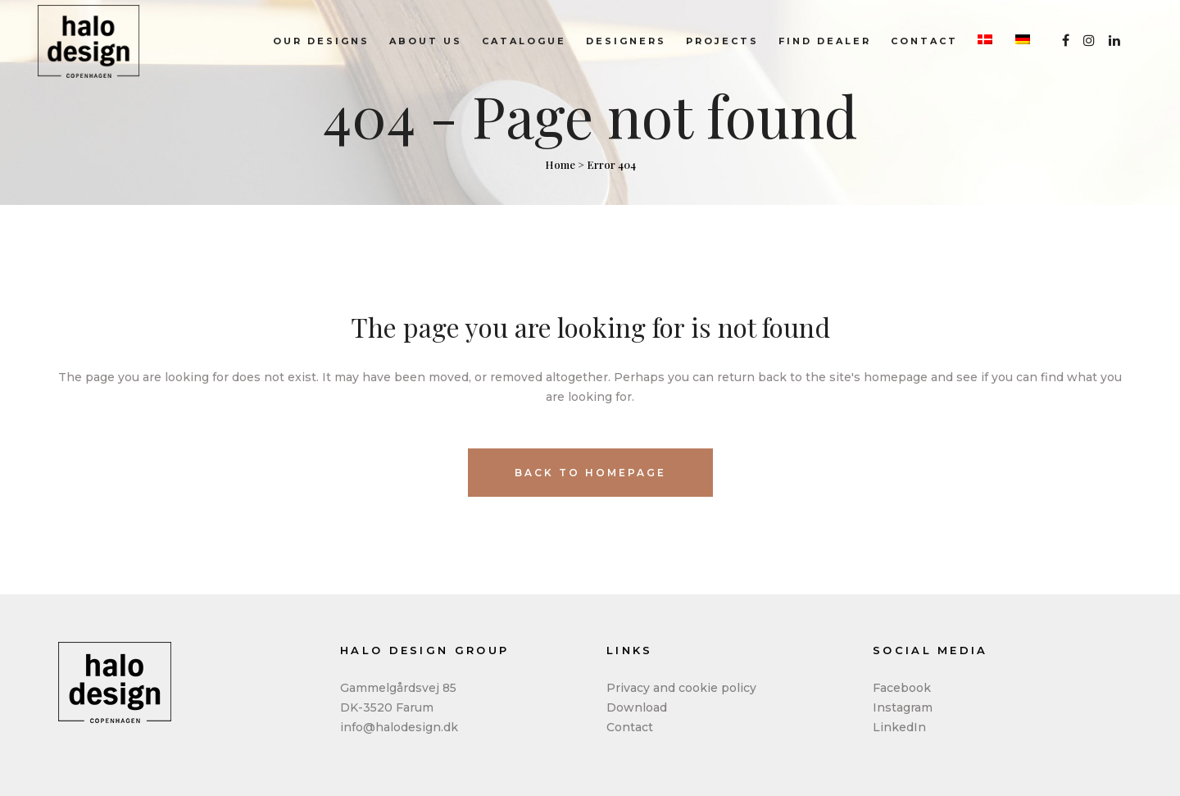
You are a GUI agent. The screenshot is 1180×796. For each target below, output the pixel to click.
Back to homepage (590, 472)
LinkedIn (899, 727)
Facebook (902, 687)
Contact (629, 727)
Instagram (903, 707)
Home (560, 164)
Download (636, 707)
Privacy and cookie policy (681, 687)
